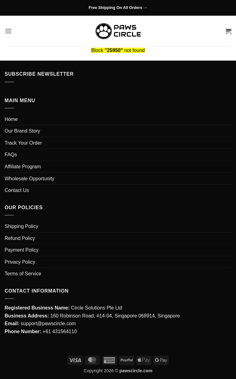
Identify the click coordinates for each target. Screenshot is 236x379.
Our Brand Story (22, 131)
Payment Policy (21, 250)
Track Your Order (23, 143)
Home (11, 119)
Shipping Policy (21, 226)
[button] (8, 30)
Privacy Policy (20, 262)
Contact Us (17, 190)
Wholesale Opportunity (29, 178)
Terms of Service (23, 273)
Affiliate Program (23, 166)
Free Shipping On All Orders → (118, 7)
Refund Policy (20, 238)
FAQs (11, 154)
